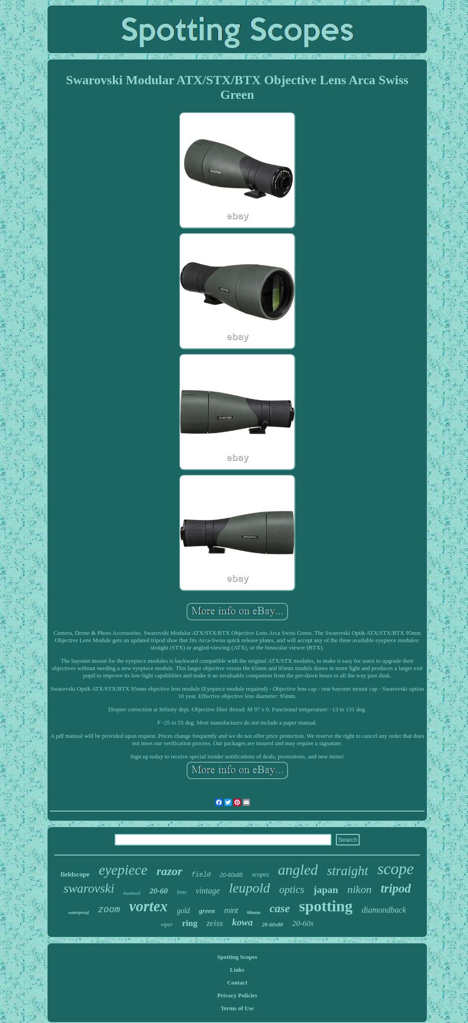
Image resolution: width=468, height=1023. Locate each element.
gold (183, 911)
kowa (242, 922)
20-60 (158, 891)
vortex (148, 906)
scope (396, 869)
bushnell (131, 893)
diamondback (384, 910)
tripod (396, 888)
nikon (359, 889)
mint (231, 911)
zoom (109, 909)
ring (189, 923)
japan (326, 889)
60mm (254, 912)
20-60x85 (231, 875)
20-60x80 (272, 924)
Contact (237, 982)
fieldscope (75, 874)
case (280, 908)
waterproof (79, 912)
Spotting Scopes (237, 956)
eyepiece (123, 870)
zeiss (215, 923)
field (201, 874)
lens (181, 891)
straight (347, 870)
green (207, 911)
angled (298, 869)
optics (291, 889)
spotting (325, 906)
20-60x (303, 923)
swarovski (89, 888)
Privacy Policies (237, 995)
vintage (208, 890)
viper (166, 924)
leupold (249, 887)
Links (237, 969)
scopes (260, 874)
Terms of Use (237, 1008)
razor (169, 871)
